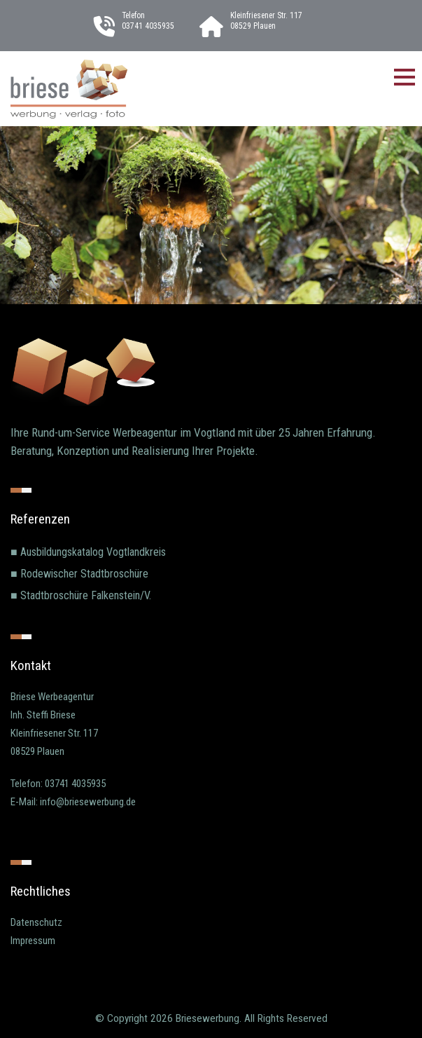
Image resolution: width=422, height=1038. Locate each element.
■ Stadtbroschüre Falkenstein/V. (80, 595)
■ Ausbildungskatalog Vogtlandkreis (88, 552)
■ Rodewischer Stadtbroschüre (79, 573)
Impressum (32, 940)
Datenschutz (36, 922)
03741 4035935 (148, 26)
